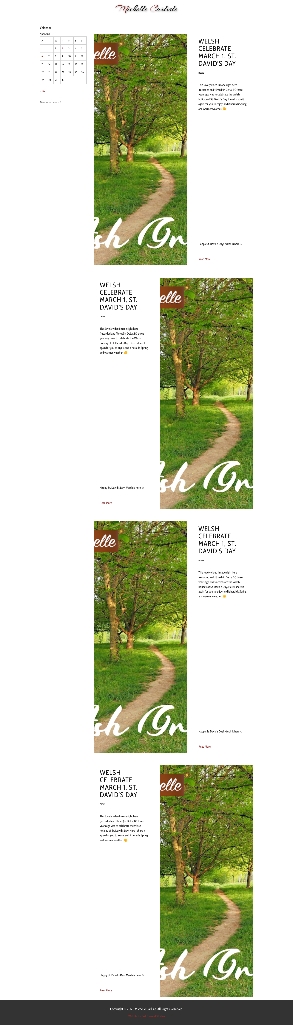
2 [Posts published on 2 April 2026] (62, 48)
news (201, 72)
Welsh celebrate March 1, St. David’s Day (217, 52)
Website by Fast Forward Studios (146, 1016)
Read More (204, 259)
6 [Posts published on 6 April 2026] (42, 56)
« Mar (43, 91)
